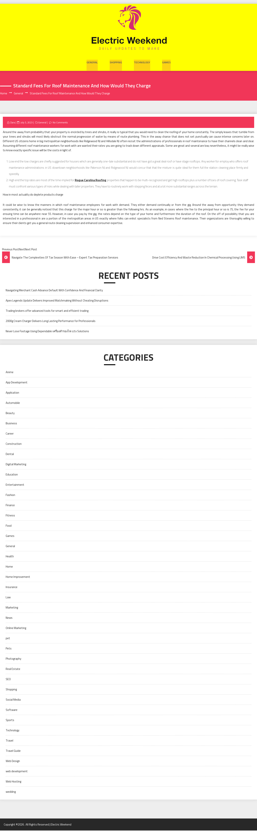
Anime (9, 372)
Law (8, 598)
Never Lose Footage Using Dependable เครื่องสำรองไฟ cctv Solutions (47, 332)
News (9, 618)
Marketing (12, 608)
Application (12, 393)
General (92, 62)
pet (8, 639)
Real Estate (13, 669)
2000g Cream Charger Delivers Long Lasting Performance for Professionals (50, 321)
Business (11, 424)
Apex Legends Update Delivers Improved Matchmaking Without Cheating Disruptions (57, 301)
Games (166, 62)
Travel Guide (13, 751)
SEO (8, 679)
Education (12, 475)
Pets (9, 649)
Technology (142, 62)
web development (17, 772)
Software (11, 710)
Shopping (116, 62)
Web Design (13, 761)
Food (9, 526)
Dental (10, 454)
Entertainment (15, 485)
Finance (10, 506)
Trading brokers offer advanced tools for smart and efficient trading (47, 311)
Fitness (10, 516)
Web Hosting (13, 782)
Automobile (13, 403)
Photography (13, 659)
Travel (9, 741)
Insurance (11, 587)
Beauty (10, 413)
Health (10, 557)
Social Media (13, 700)
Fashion (10, 495)
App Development (16, 383)
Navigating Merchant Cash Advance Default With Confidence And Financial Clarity (54, 291)
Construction (14, 444)
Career (10, 434)
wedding (11, 792)
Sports (10, 720)
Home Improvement (18, 577)
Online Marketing (16, 628)
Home (9, 567)
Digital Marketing (16, 465)
